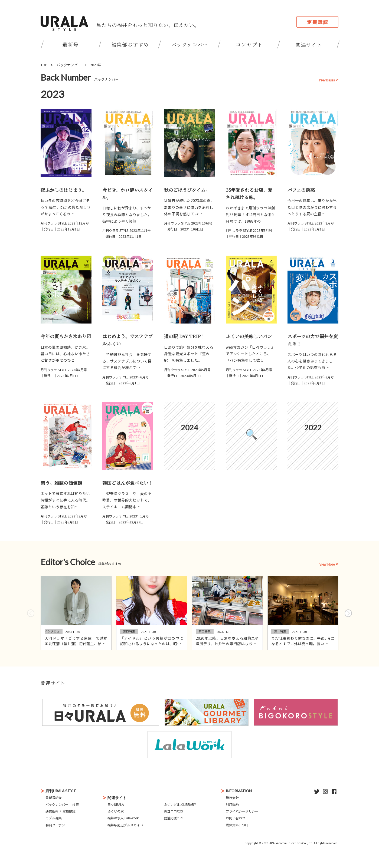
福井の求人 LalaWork (123, 818)
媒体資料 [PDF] (237, 825)
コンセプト (249, 44)
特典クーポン (55, 825)
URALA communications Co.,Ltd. (291, 843)
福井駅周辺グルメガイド (125, 825)
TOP (44, 64)
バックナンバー (189, 44)
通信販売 (51, 811)
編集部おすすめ (130, 44)
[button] (348, 613)
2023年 (95, 64)
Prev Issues (327, 80)
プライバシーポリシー (242, 811)
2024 (189, 427)
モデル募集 (53, 818)
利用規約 (232, 804)
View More (327, 564)
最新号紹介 (53, 797)
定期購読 (317, 21)
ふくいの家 (115, 811)
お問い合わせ (235, 818)
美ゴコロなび (173, 811)
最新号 (71, 44)
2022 (313, 427)
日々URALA (115, 804)
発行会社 (232, 797)
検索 (75, 804)
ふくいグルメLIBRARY (180, 804)
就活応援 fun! (173, 818)
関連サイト (309, 44)
